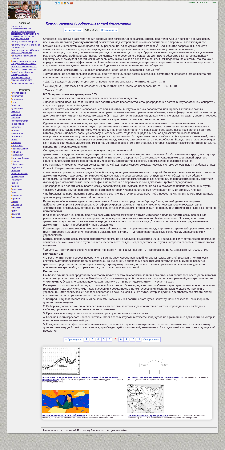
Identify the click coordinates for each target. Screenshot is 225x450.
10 (132, 339)
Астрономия (17, 99)
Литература (16, 136)
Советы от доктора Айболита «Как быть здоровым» (25, 51)
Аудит (14, 102)
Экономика (16, 217)
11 (138, 339)
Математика (17, 145)
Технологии (16, 195)
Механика (15, 161)
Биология (15, 105)
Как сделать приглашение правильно (23, 57)
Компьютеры (17, 133)
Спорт (14, 192)
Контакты (204, 2)
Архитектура (17, 96)
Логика (14, 139)
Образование (17, 164)
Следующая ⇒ (109, 30)
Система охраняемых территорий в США (148, 415)
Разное (14, 183)
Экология (15, 214)
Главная (191, 2)
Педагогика (16, 167)
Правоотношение (19, 173)
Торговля (15, 198)
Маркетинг (16, 142)
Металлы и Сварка (20, 158)
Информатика (17, 124)
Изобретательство (19, 121)
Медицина (16, 152)
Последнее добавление (22, 83)
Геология (15, 117)
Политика (15, 170)
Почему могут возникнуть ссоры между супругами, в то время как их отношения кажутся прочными (25, 35)
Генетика (15, 111)
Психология (16, 180)
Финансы (15, 208)
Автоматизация (18, 93)
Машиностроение (19, 149)
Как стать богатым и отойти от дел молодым (25, 46)
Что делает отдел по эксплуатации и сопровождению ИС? (156, 377)
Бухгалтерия (17, 108)
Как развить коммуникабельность (21, 27)
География (16, 114)
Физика (14, 201)
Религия (15, 186)
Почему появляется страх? (24, 42)
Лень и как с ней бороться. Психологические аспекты (24, 67)
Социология (16, 189)
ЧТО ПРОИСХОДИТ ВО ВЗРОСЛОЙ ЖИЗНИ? (63, 415)
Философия (16, 204)
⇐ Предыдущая (73, 30)
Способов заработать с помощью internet (22, 73)
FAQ (214, 2)
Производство (17, 176)
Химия (14, 211)
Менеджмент (17, 155)
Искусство (16, 127)
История (15, 130)
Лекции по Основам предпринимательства (21, 78)
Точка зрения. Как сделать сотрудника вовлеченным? (23, 62)
